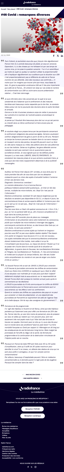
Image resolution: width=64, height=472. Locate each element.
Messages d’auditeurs (10, 429)
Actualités (5, 431)
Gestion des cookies (9, 453)
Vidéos (4, 435)
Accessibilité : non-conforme (12, 458)
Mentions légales (8, 451)
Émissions (5, 433)
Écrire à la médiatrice (10, 426)
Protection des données (11, 456)
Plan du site (6, 438)
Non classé (11, 9)
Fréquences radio (8, 449)
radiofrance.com (8, 447)
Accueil (3, 9)
